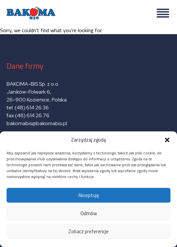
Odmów (88, 213)
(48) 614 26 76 (32, 115)
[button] (167, 140)
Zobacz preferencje (88, 231)
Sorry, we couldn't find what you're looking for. (88, 123)
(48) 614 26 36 (32, 107)
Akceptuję (88, 195)
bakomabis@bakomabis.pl (37, 123)
